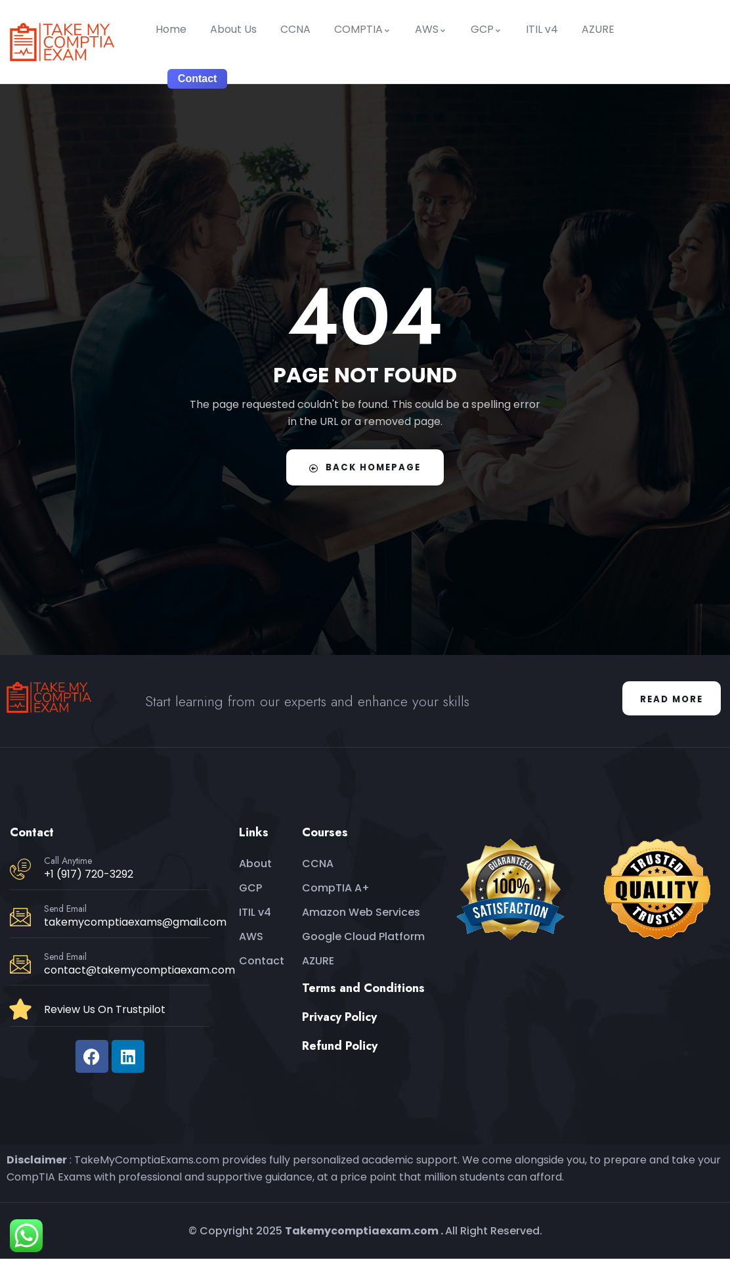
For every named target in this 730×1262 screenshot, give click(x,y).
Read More (668, 700)
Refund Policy (339, 1049)
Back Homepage (365, 467)
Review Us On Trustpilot (104, 1012)
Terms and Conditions (363, 991)
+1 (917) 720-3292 (88, 877)
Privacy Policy (339, 1020)
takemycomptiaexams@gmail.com (135, 925)
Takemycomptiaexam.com (362, 1233)
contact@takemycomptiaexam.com (139, 973)
